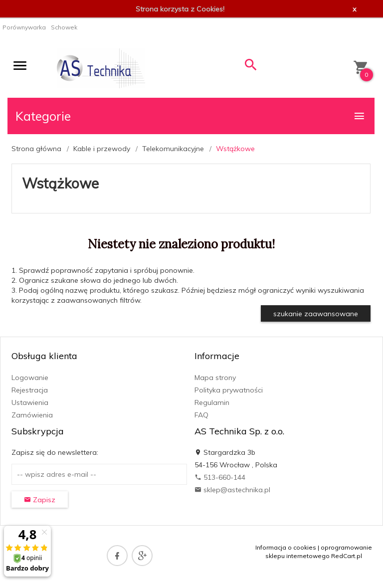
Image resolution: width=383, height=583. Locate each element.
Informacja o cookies (285, 547)
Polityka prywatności (228, 390)
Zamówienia (32, 414)
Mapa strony (215, 377)
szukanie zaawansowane (315, 313)
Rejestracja (29, 390)
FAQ (201, 414)
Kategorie (190, 116)
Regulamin (211, 402)
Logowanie (29, 377)
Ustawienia (29, 402)
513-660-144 (219, 477)
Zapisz (39, 499)
